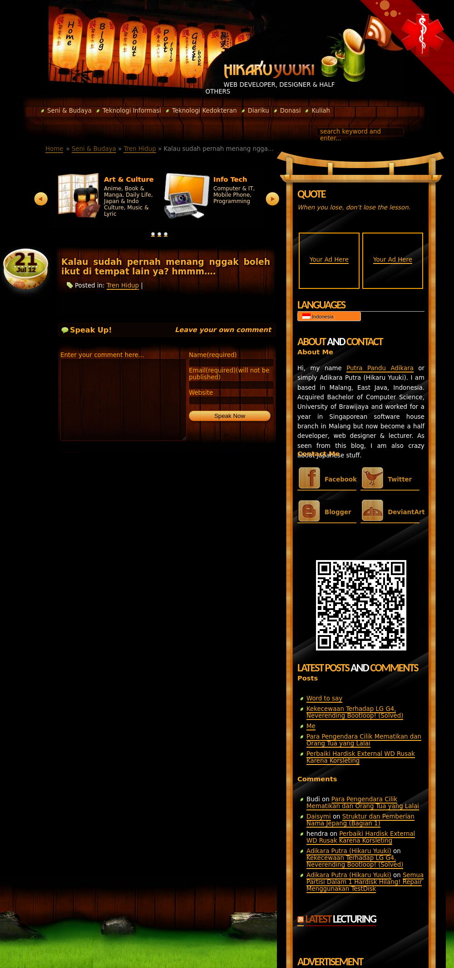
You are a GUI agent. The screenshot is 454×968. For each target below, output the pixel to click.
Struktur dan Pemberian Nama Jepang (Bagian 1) (360, 820)
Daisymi (318, 816)
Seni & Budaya (66, 110)
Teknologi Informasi (128, 110)
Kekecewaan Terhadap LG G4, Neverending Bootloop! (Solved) (354, 712)
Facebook (340, 479)
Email (229, 374)
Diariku (255, 110)
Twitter (400, 479)
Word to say (324, 698)
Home (54, 148)
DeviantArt (403, 512)
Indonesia (318, 316)
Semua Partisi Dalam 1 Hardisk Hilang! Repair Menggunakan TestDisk (365, 882)
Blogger (338, 512)
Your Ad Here (329, 259)
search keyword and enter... (350, 135)
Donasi (287, 110)
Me (311, 726)
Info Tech (230, 179)
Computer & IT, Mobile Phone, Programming (234, 194)
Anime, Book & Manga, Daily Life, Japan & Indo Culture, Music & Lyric (128, 201)
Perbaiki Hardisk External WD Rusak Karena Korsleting (360, 757)
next (272, 199)
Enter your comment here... (102, 355)
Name (213, 355)
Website (201, 392)
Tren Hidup (139, 148)
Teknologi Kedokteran (201, 110)
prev (41, 199)
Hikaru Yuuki (269, 69)
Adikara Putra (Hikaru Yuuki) (348, 851)
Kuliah (317, 110)
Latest (340, 918)
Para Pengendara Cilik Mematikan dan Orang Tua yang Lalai (363, 740)
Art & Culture (128, 179)
